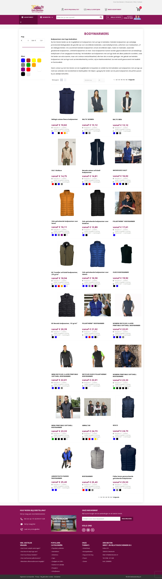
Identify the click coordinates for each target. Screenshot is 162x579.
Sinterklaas (86, 548)
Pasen (85, 558)
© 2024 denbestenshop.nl (133, 577)
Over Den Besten (118, 2)
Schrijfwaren (56, 571)
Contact (139, 2)
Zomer (85, 561)
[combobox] (77, 17)
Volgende (131, 80)
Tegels (61, 80)
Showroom (128, 2)
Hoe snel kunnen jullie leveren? (31, 558)
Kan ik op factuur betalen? (29, 555)
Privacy (37, 577)
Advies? (130, 16)
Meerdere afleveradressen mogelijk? (32, 561)
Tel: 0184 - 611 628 (108, 558)
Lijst (65, 80)
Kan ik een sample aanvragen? (30, 548)
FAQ (134, 2)
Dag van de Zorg (88, 555)
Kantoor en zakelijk (58, 565)
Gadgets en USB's (57, 561)
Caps (53, 558)
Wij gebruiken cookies (46, 577)
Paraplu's (55, 568)
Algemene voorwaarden (27, 577)
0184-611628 (128, 18)
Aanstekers (55, 551)
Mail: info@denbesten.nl (110, 555)
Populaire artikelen (58, 548)
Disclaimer (57, 577)
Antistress (55, 555)
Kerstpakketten (88, 551)
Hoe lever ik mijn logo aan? (29, 551)
